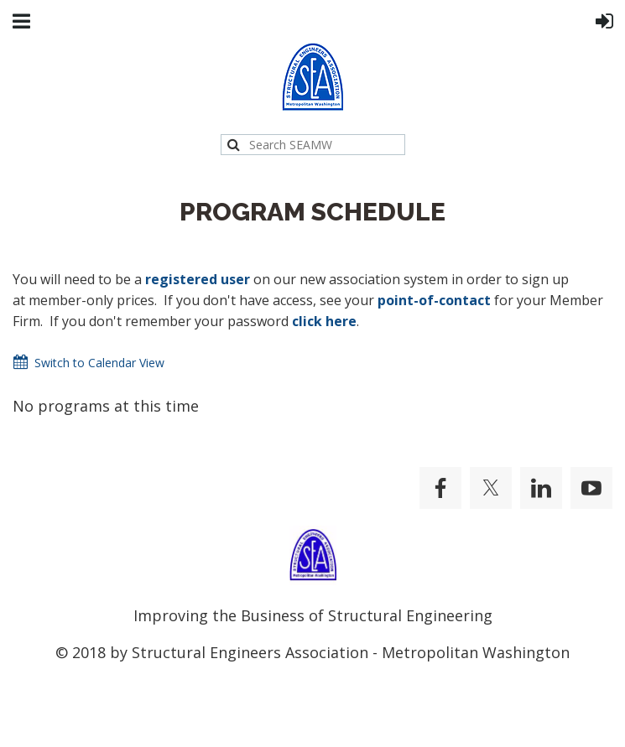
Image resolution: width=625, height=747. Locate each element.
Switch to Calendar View (99, 363)
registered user (197, 279)
